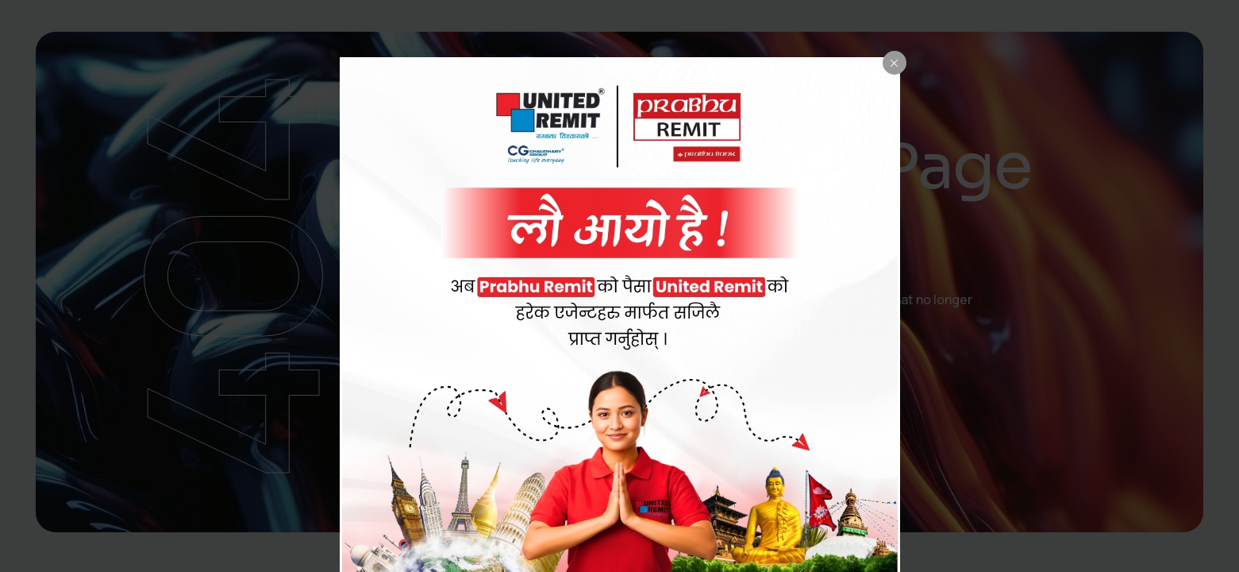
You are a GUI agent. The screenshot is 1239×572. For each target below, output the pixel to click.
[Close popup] (894, 63)
